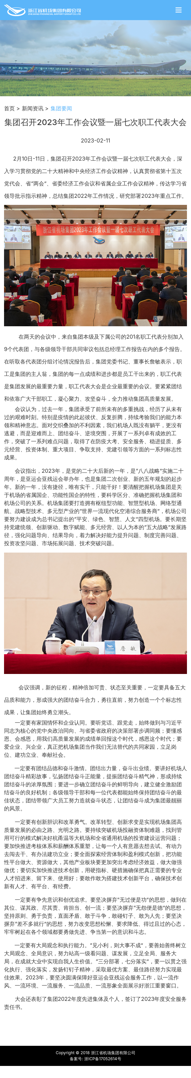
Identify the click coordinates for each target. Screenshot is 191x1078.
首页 (9, 108)
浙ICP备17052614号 (102, 1058)
